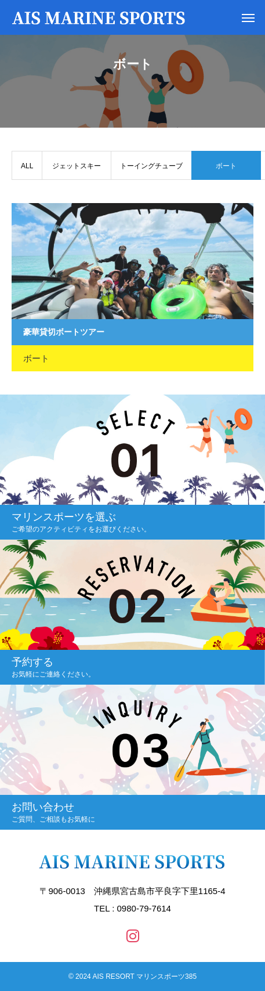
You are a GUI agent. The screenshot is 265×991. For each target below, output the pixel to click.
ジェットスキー (76, 166)
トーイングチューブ (151, 166)
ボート (36, 358)
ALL (27, 166)
